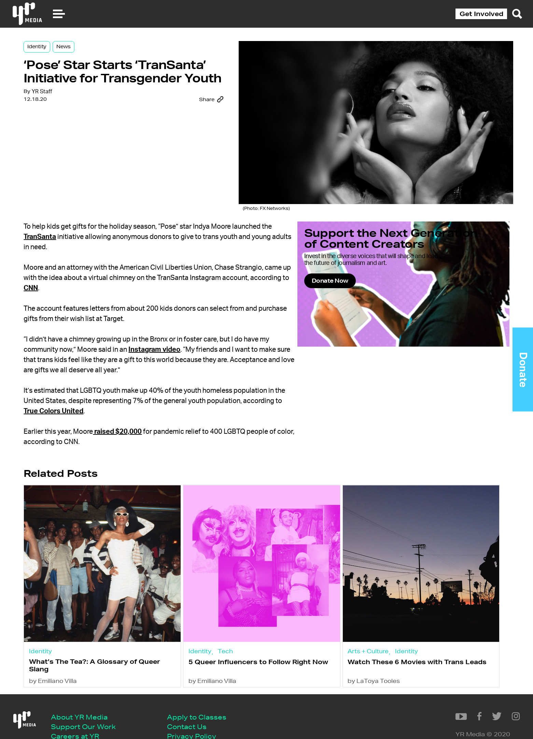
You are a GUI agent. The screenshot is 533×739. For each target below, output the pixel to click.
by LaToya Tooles (369, 658)
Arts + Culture (363, 622)
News (107, 55)
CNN (143, 278)
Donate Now (384, 307)
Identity (80, 55)
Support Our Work (90, 707)
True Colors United (138, 401)
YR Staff (86, 162)
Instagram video (198, 339)
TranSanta (84, 227)
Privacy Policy (198, 717)
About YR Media (86, 696)
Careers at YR (82, 717)
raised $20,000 (161, 421)
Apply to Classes (204, 696)
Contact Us (194, 707)
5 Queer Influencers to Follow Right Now (259, 640)
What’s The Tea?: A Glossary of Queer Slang (127, 639)
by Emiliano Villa (97, 658)
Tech (245, 622)
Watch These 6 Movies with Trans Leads (401, 640)
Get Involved (481, 13)
